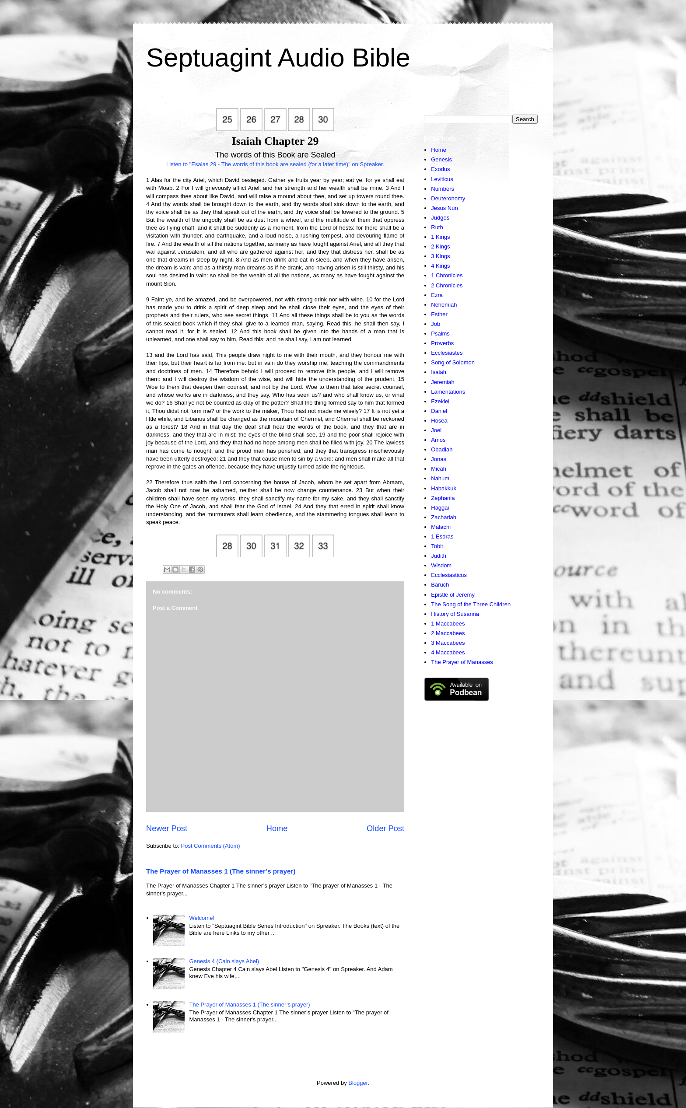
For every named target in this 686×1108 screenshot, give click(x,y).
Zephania (443, 498)
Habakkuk (443, 488)
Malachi (441, 527)
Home (277, 828)
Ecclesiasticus (449, 575)
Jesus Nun (444, 208)
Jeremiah (442, 382)
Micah (438, 468)
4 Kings (440, 265)
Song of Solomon (453, 362)
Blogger (358, 1083)
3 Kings (440, 256)
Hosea (439, 420)
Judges (440, 217)
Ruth (437, 227)
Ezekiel (440, 401)
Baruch (440, 584)
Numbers (442, 188)
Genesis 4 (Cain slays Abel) (224, 961)
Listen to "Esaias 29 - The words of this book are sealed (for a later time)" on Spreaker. (275, 164)
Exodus (440, 169)
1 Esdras (442, 536)
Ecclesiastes (446, 353)
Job (435, 324)
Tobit (437, 546)
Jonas (438, 459)
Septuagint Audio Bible (278, 57)
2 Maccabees (448, 633)
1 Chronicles (446, 275)
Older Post (385, 828)
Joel (436, 430)
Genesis (441, 159)
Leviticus (442, 179)
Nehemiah (444, 304)
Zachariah (443, 517)
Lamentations (448, 391)
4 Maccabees (448, 652)
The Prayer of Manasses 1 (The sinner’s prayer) (220, 871)
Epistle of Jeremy (453, 594)
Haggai (440, 507)
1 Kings (440, 237)
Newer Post (166, 828)
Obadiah (441, 449)
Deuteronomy (448, 198)
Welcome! (201, 918)
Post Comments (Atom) (210, 845)
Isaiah (438, 372)
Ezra (437, 295)
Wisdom (441, 565)
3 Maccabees (448, 643)
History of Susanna (455, 614)
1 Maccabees (448, 623)
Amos (438, 440)
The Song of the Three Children (471, 604)
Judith (438, 555)
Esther (439, 314)
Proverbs (442, 343)
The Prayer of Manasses (462, 662)
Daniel (439, 411)
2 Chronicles (446, 285)
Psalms (440, 333)
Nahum (440, 478)
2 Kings (440, 246)
